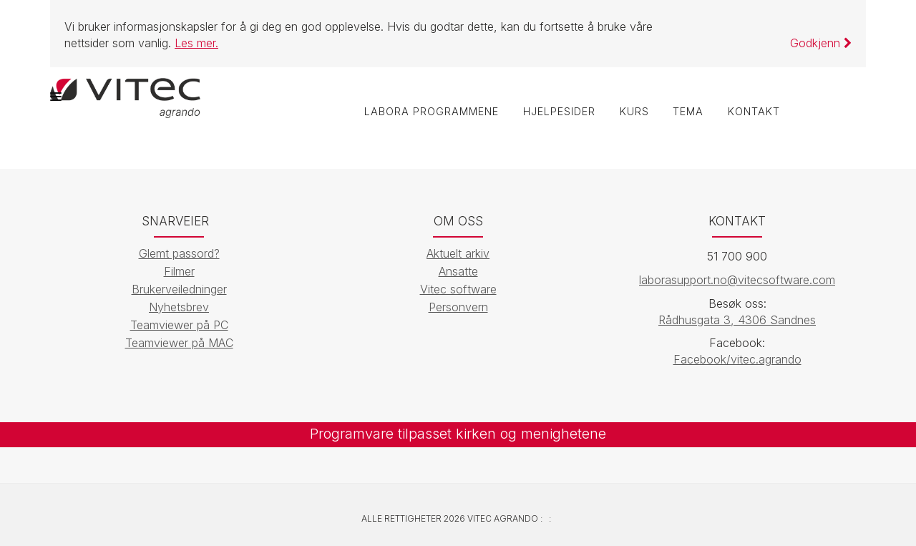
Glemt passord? (179, 253)
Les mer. (196, 43)
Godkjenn (821, 43)
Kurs (633, 112)
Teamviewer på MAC (179, 343)
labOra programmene (431, 112)
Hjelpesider (558, 112)
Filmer (179, 271)
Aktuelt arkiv (458, 253)
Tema (688, 112)
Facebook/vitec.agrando (737, 360)
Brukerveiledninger (179, 289)
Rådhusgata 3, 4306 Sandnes (737, 320)
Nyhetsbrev (179, 307)
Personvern (458, 307)
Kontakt (754, 112)
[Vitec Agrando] (125, 96)
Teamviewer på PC (179, 325)
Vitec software (458, 289)
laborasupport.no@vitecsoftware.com (737, 280)
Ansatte (458, 271)
